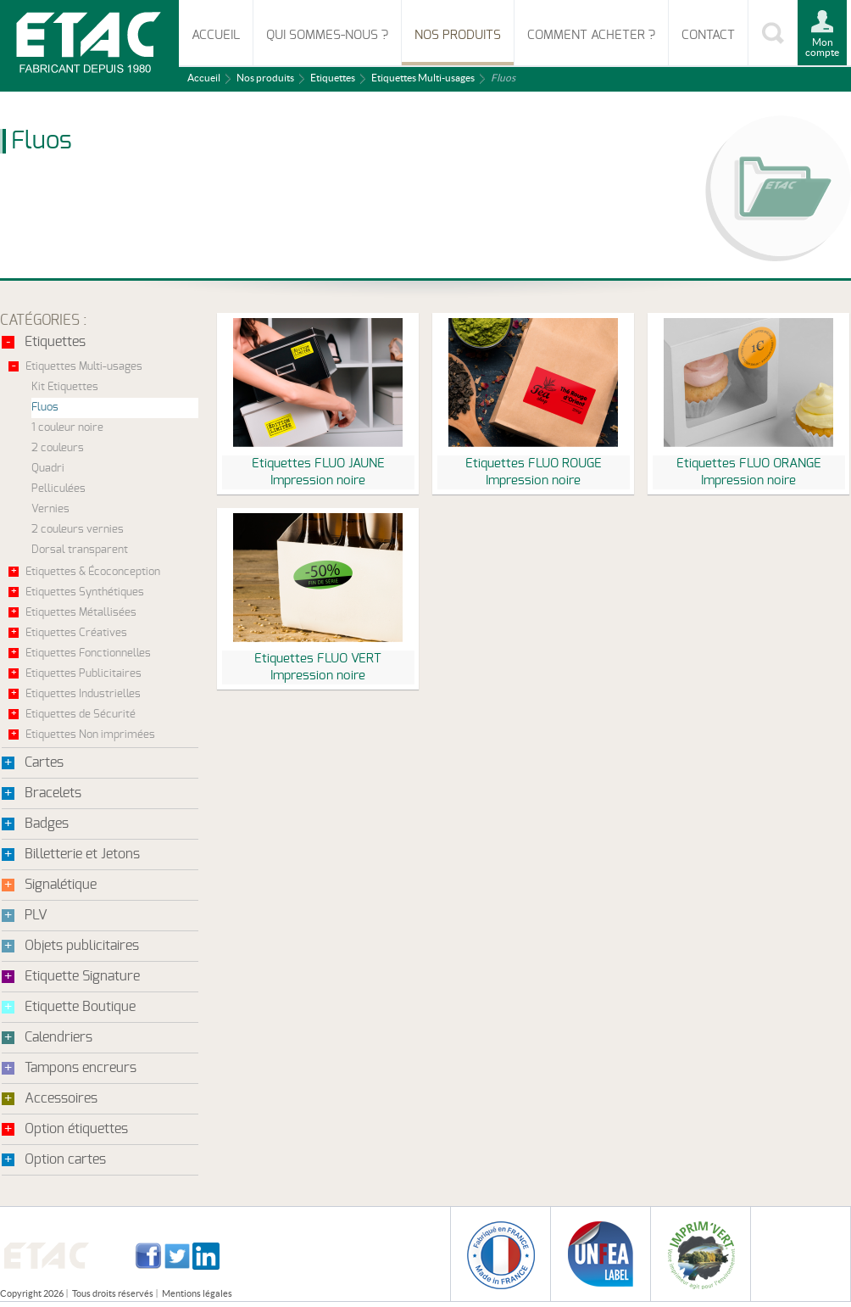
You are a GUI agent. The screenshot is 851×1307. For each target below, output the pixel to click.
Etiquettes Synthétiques (84, 592)
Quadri (47, 468)
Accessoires (61, 1098)
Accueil (216, 35)
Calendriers (58, 1037)
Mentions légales (197, 1293)
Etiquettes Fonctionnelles (88, 653)
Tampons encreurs (80, 1068)
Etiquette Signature (82, 976)
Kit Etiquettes (64, 387)
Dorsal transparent (79, 550)
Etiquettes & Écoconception (92, 572)
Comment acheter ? (591, 35)
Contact (708, 35)
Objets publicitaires (82, 945)
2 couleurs (57, 448)
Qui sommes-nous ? (327, 35)
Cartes (44, 762)
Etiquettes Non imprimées (90, 734)
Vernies (50, 509)
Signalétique (61, 884)
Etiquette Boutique (80, 1007)
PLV (36, 915)
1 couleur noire (67, 427)
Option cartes (65, 1159)
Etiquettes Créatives (76, 633)
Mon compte (822, 47)
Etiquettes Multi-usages (423, 77)
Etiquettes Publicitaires (83, 673)
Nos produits (457, 35)
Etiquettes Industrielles (83, 694)
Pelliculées (58, 488)
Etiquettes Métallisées (80, 612)
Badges (47, 823)
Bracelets (53, 793)
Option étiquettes (76, 1129)
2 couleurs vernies (77, 529)
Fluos (44, 407)
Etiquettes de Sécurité (80, 714)
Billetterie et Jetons (82, 854)
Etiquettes (332, 77)
